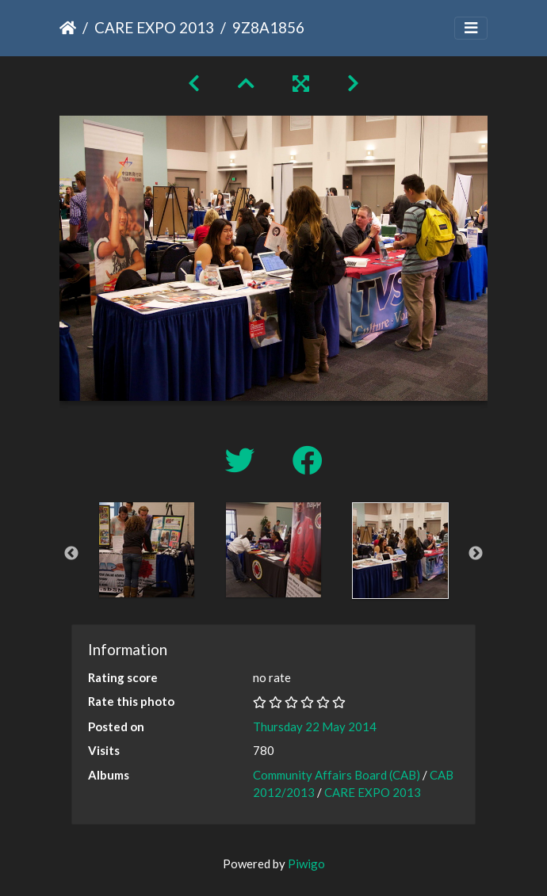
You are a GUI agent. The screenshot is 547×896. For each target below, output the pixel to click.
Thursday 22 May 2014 (315, 726)
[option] (146, 549)
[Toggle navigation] (471, 28)
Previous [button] (71, 554)
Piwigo (306, 863)
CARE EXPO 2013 (154, 27)
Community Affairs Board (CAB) (336, 775)
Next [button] (476, 554)
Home (67, 28)
